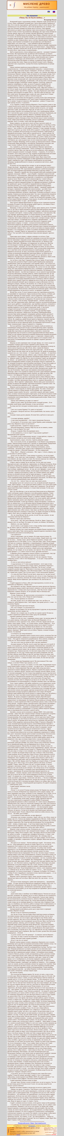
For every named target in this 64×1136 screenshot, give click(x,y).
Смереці (18, 1134)
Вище (32, 1123)
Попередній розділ (24, 1123)
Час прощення (32, 15)
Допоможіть (32, 1126)
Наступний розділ (40, 1123)
